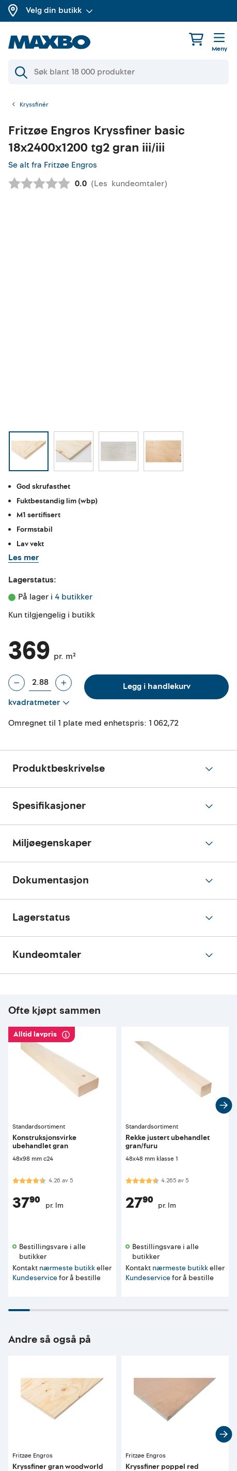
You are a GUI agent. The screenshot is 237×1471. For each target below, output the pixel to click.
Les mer (23, 557)
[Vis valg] (39, 703)
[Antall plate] (40, 682)
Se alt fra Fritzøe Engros (52, 165)
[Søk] (118, 71)
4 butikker (73, 597)
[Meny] (219, 43)
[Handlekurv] (196, 39)
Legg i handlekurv (157, 686)
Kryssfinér (34, 105)
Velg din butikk (59, 10)
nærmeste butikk (67, 1268)
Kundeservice (34, 1278)
